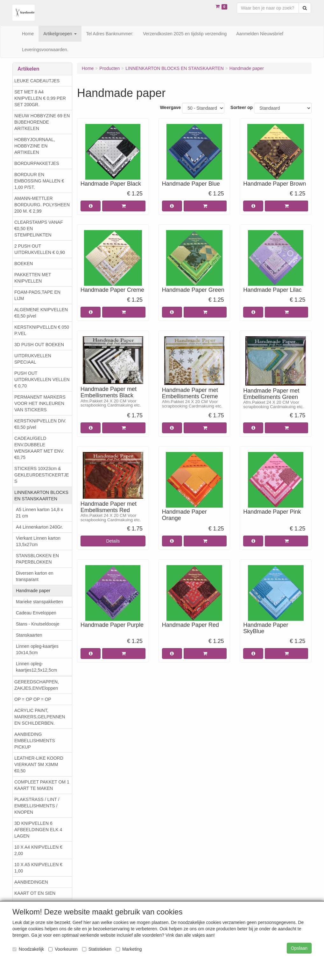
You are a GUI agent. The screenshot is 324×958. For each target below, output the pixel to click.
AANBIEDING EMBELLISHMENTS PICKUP (34, 740)
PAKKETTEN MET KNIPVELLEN (32, 278)
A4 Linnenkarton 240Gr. (39, 527)
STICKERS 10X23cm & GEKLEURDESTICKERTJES (41, 475)
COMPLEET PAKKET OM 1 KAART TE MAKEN (41, 785)
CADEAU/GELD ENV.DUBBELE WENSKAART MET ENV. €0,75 (39, 448)
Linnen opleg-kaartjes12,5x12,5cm (36, 667)
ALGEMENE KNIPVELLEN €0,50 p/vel (41, 312)
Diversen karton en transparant (34, 576)
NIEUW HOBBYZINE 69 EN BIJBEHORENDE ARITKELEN (42, 122)
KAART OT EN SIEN (34, 893)
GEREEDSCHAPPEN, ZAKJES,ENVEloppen (36, 685)
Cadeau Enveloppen (36, 612)
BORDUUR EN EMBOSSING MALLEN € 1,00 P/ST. (39, 181)
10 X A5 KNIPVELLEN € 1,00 (38, 867)
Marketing (129, 949)
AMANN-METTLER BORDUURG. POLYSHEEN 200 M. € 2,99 (42, 205)
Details (113, 541)
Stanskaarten (29, 635)
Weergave (170, 107)
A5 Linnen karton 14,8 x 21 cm (39, 512)
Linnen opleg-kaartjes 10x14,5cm (37, 649)
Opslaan (299, 948)
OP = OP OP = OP (32, 699)
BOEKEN (23, 263)
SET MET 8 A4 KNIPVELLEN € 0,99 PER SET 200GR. (40, 98)
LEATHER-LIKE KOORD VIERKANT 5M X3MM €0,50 (38, 764)
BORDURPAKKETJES (36, 163)
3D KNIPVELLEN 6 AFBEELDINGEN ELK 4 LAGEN (38, 829)
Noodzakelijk (28, 949)
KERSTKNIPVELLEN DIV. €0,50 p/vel (40, 424)
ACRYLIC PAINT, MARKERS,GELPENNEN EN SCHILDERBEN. (39, 717)
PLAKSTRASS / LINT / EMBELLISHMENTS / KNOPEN (36, 806)
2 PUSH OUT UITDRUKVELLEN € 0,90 (39, 249)
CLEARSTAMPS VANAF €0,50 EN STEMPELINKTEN (38, 228)
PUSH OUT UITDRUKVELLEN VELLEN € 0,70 (42, 379)
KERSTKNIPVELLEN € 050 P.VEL (41, 330)
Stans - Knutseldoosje (37, 623)
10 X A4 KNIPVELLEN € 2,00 (38, 850)
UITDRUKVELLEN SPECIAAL (32, 359)
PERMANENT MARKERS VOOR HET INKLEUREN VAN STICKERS (40, 403)
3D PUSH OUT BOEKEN (39, 344)
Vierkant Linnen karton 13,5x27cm (38, 541)
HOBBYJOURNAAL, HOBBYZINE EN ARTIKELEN (34, 146)
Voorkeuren (63, 949)
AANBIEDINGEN (31, 882)
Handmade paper (33, 590)
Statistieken (96, 949)
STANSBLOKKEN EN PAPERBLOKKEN (37, 559)
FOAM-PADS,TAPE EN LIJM (37, 295)
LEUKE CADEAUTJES (37, 80)
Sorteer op (241, 107)
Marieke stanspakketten (39, 601)
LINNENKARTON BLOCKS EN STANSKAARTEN (41, 495)
